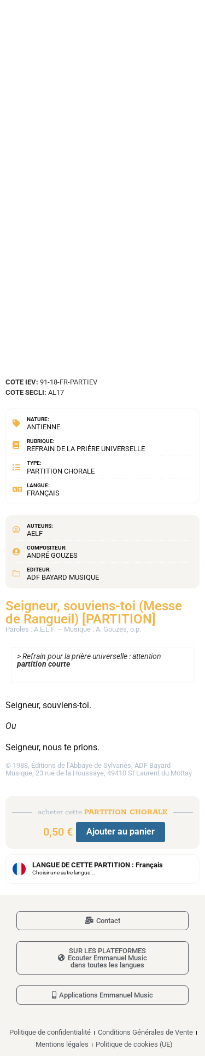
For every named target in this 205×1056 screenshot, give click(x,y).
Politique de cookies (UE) (134, 1044)
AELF (35, 533)
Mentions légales (62, 1044)
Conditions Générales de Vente (145, 1032)
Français (43, 493)
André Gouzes (52, 555)
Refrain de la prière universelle (86, 449)
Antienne (43, 427)
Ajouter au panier (120, 831)
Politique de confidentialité (50, 1032)
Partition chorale (61, 471)
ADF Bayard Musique (63, 577)
